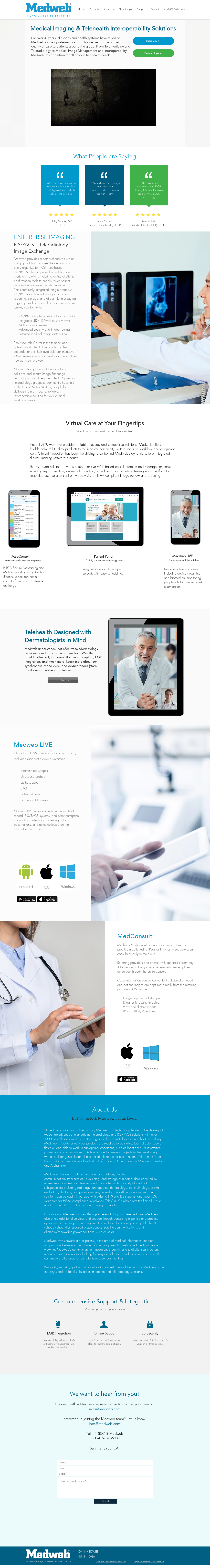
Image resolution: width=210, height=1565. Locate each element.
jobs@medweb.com (104, 1423)
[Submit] (105, 1501)
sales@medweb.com (104, 1409)
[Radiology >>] (153, 41)
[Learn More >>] (63, 680)
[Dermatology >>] (153, 53)
